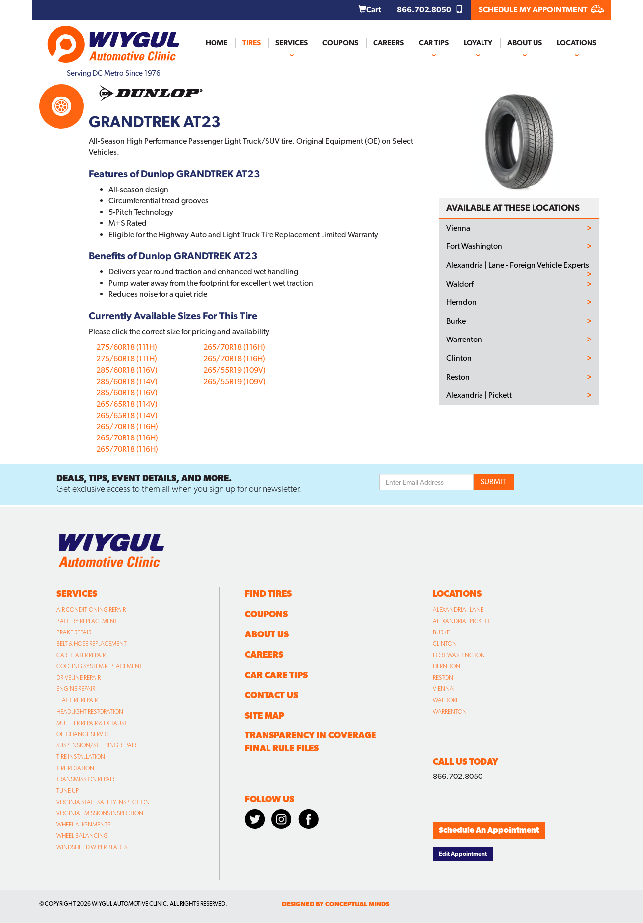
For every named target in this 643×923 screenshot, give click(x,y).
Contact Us (271, 695)
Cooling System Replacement (99, 666)
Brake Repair (73, 632)
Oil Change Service (83, 734)
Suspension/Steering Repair (96, 745)
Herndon (461, 302)
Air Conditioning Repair (91, 609)
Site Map (264, 715)
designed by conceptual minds (335, 904)
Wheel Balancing (82, 835)
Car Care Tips (276, 675)
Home (216, 42)
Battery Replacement (86, 621)
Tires (251, 42)
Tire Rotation (75, 768)
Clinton (459, 358)
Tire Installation (80, 756)
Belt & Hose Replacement (91, 643)
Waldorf (459, 284)
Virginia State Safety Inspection (103, 802)
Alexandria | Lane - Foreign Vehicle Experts (517, 265)
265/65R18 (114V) (127, 404)
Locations (576, 42)
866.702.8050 (430, 9)
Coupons (340, 42)
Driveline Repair (78, 677)
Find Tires (268, 593)
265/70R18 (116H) (127, 426)
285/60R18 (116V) (127, 370)
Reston (458, 377)
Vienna (458, 228)
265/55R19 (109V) (234, 370)
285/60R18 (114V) (127, 381)
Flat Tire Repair (77, 700)
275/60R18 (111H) (126, 347)
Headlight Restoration (89, 711)
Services (291, 42)
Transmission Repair (85, 779)
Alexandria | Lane (458, 609)
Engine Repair (75, 688)
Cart (369, 9)
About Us (524, 42)
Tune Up (67, 790)
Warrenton (464, 339)
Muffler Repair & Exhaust (91, 723)
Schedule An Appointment (489, 830)
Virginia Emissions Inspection (99, 813)
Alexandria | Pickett (479, 395)
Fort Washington (474, 246)
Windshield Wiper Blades (91, 847)
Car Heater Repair (81, 655)
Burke (456, 321)
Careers (388, 42)
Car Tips (434, 42)
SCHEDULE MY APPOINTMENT (541, 9)
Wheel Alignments (83, 824)
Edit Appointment (463, 853)
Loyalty (478, 42)
